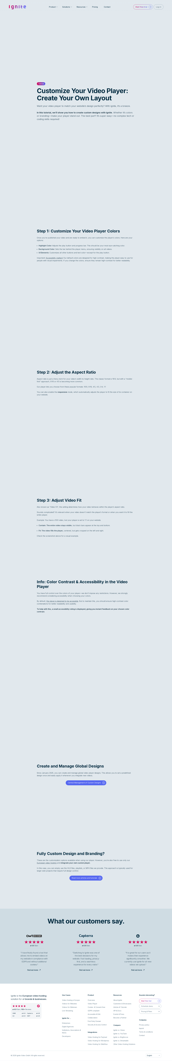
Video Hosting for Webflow (98, 1044)
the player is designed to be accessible (62, 601)
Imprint (141, 1028)
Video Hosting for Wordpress (98, 1041)
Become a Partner (119, 1018)
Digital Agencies (68, 1027)
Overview (91, 1000)
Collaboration (92, 1018)
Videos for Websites (69, 1004)
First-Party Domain (94, 1021)
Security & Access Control (97, 1025)
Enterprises (66, 1023)
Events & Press (118, 1014)
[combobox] (153, 1055)
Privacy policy (144, 1025)
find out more (34, 970)
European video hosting (46, 863)
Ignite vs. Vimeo (119, 1030)
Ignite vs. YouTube (120, 1034)
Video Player (92, 1004)
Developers (66, 1036)
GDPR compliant (93, 1011)
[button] (143, 6)
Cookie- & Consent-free (96, 1007)
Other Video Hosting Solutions (124, 1044)
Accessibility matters (54, 258)
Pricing (95, 7)
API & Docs (117, 1011)
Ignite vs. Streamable (120, 1041)
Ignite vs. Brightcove (120, 1037)
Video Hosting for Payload (97, 1037)
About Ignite (117, 1000)
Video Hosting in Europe (71, 1000)
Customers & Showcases (122, 1004)
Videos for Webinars (69, 1007)
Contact (107, 7)
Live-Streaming (67, 1011)
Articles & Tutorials (120, 1007)
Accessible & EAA (94, 1014)
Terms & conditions (146, 1032)
